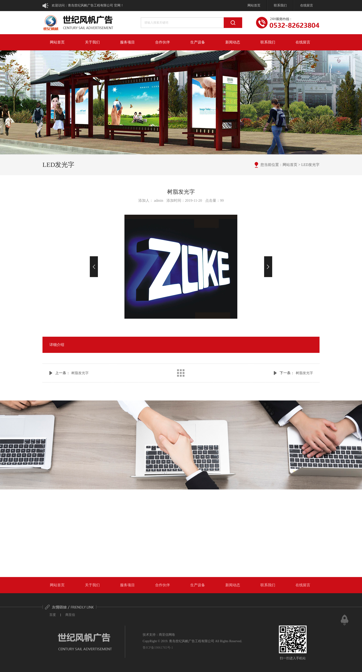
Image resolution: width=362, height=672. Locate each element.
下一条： (296, 373)
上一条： (72, 373)
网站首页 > (291, 165)
